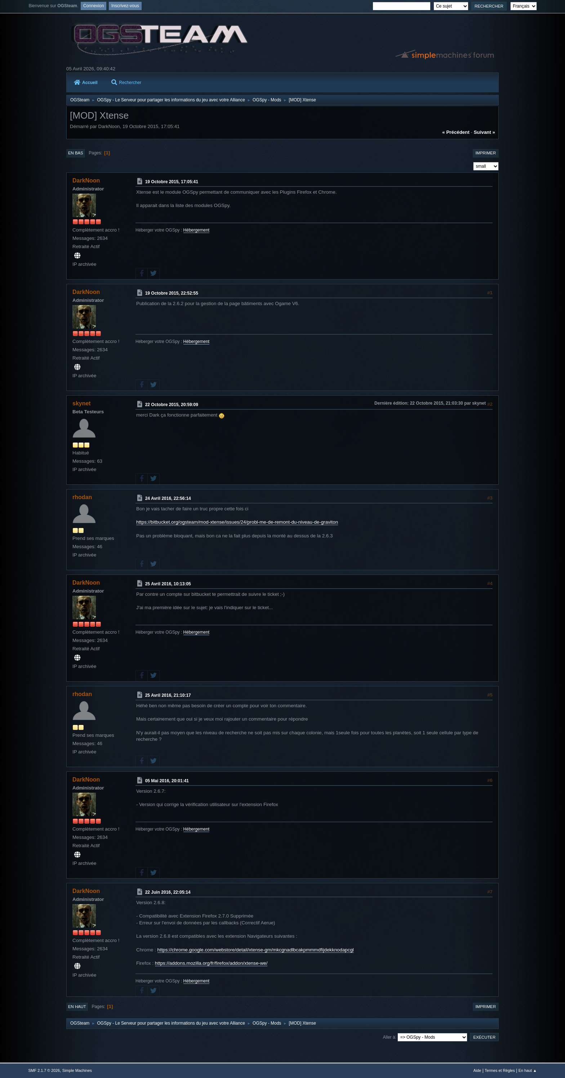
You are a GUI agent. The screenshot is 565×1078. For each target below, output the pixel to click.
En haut (77, 1006)
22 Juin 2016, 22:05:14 (168, 892)
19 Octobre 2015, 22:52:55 (171, 293)
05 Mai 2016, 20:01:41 (167, 780)
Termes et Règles (500, 1070)
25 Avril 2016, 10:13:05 (168, 583)
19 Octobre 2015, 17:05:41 (171, 181)
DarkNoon (86, 180)
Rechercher (126, 82)
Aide (477, 1070)
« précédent (456, 132)
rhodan (82, 497)
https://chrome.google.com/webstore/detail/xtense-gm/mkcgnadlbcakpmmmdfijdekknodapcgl (255, 949)
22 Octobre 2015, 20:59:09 (171, 404)
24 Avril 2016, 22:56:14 (168, 498)
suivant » (484, 132)
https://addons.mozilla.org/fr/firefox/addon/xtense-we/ (211, 963)
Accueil (86, 82)
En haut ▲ (528, 1070)
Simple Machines (77, 1070)
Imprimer (485, 153)
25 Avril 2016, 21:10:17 (168, 695)
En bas (75, 153)
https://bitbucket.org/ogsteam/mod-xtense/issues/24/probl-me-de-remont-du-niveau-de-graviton (237, 522)
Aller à (389, 1036)
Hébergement (196, 230)
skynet (81, 403)
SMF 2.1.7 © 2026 (44, 1070)
